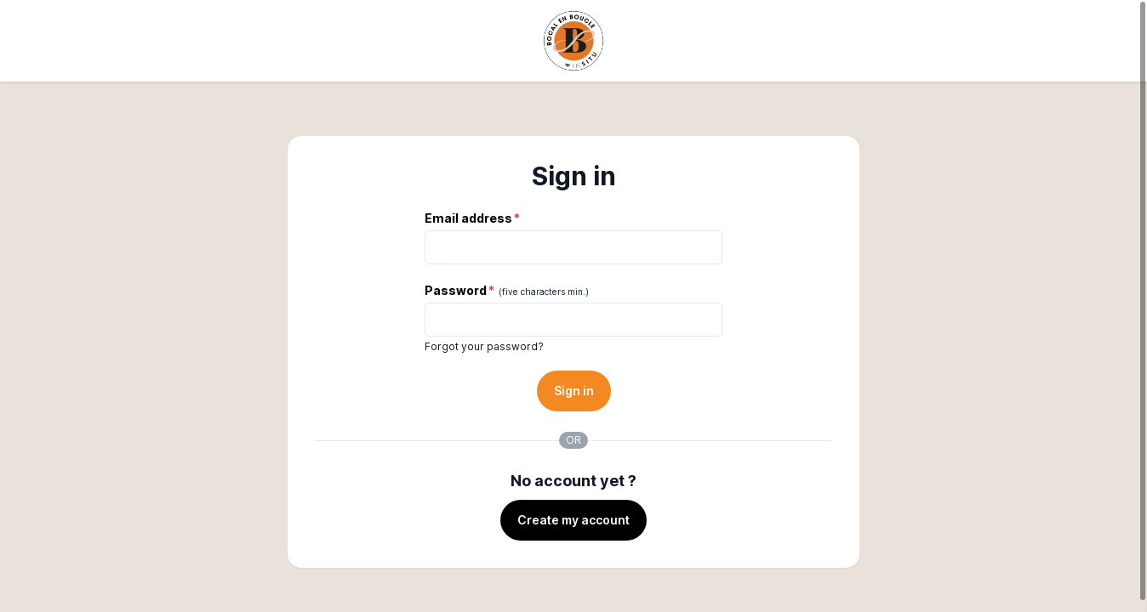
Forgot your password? (484, 346)
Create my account (573, 520)
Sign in (574, 390)
